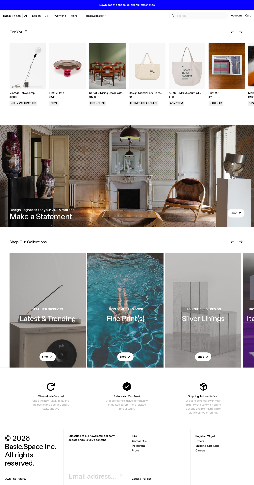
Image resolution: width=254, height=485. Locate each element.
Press (135, 450)
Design (36, 15)
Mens (74, 15)
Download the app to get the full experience (127, 4)
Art (47, 15)
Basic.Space (12, 15)
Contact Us (139, 441)
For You (19, 31)
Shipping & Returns (207, 445)
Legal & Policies (142, 478)
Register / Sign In (205, 436)
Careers (200, 450)
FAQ (135, 436)
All (25, 15)
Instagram (138, 445)
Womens (60, 15)
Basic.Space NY (96, 15)
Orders (199, 441)
